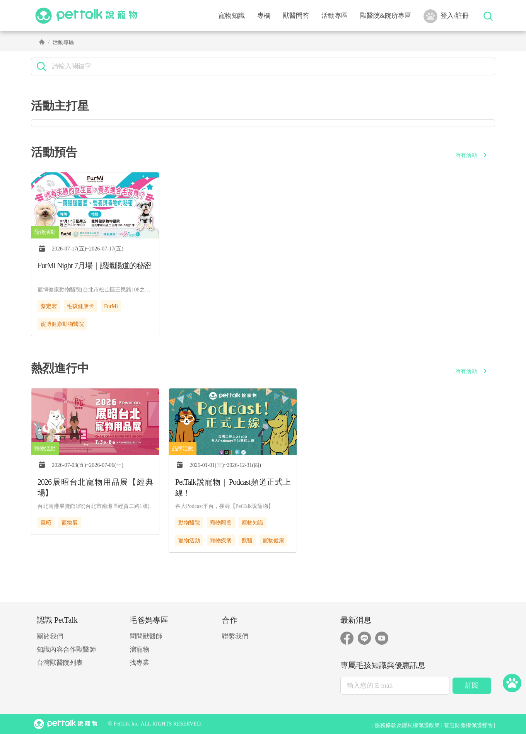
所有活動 (472, 155)
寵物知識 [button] (232, 15)
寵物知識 (252, 523)
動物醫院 (189, 523)
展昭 (46, 523)
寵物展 (69, 523)
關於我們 (50, 636)
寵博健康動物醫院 (62, 324)
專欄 (263, 15)
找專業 (139, 662)
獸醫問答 (296, 15)
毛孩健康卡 (80, 306)
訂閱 (471, 685)
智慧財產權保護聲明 (468, 725)
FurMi (111, 306)
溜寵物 (139, 649)
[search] (270, 66)
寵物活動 (189, 540)
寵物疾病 (221, 540)
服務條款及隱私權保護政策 (407, 725)
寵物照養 (221, 523)
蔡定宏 (49, 306)
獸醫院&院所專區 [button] (385, 15)
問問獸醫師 (146, 636)
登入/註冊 (446, 16)
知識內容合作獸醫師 (66, 649)
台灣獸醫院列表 (60, 662)
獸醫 (247, 540)
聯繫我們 (235, 636)
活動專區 (334, 15)
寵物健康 (273, 540)
